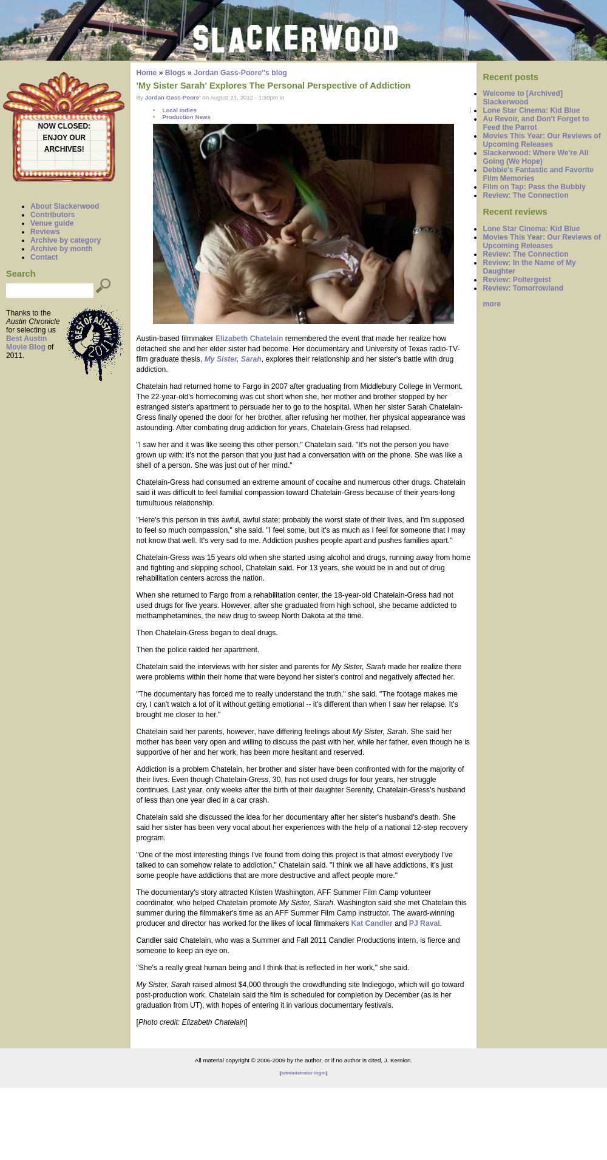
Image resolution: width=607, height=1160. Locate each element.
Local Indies (179, 110)
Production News (186, 116)
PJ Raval (424, 923)
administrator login (303, 1073)
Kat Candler (371, 923)
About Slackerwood (64, 206)
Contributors (52, 215)
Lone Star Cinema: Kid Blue (531, 110)
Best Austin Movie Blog (26, 342)
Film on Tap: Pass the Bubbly (534, 187)
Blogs (175, 73)
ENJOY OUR (64, 137)
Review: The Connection (525, 195)
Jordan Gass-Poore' (173, 97)
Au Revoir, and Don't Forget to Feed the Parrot (536, 123)
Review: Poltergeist (517, 279)
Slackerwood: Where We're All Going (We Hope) (535, 157)
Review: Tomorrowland (523, 288)
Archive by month (61, 248)
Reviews (45, 232)
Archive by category (65, 240)
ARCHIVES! (64, 149)
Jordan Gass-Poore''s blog (240, 73)
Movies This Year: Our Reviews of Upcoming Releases (541, 140)
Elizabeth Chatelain (249, 338)
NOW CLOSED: (64, 126)
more (492, 304)
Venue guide (52, 223)
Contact (44, 257)
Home (147, 73)
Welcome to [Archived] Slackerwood (523, 97)
